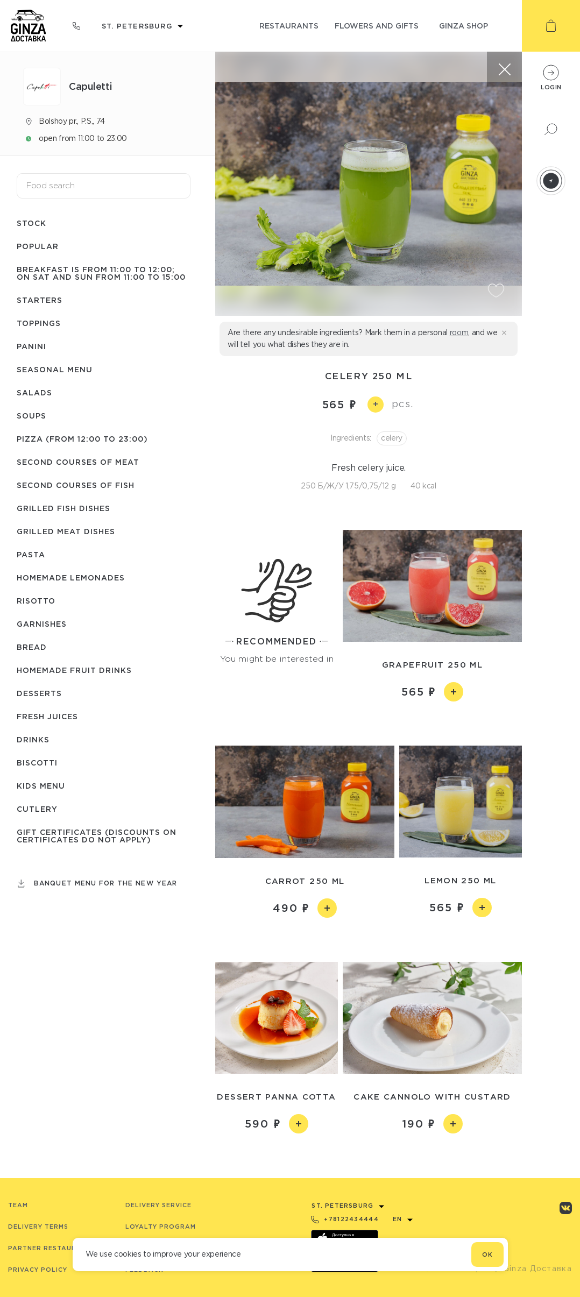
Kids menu (41, 786)
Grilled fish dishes (63, 508)
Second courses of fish (76, 485)
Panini (31, 346)
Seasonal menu (55, 369)
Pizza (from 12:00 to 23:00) (82, 439)
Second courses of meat (78, 462)
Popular (38, 246)
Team (18, 1205)
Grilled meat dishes (66, 531)
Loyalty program (160, 1226)
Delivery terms (38, 1226)
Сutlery (37, 809)
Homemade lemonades (71, 577)
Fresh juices (47, 716)
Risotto (36, 601)
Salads (34, 392)
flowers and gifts (377, 26)
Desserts (39, 693)
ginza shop (463, 26)
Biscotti (37, 763)
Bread (32, 647)
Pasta (31, 554)
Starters (39, 300)
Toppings (39, 323)
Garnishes (42, 624)
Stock (31, 223)
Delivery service (158, 1205)
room (459, 332)
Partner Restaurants (52, 1248)
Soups (31, 416)
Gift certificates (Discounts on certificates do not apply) (96, 836)
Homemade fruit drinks (74, 670)
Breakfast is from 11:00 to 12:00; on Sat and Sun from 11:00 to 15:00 (101, 273)
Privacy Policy (37, 1269)
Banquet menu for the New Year (105, 883)
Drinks (33, 739)
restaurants (289, 26)
